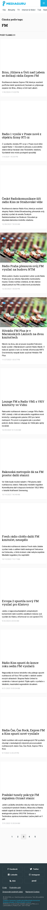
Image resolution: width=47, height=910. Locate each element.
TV (18, 10)
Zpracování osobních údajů (12, 892)
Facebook (12, 869)
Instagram (34, 875)
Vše (4, 10)
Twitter (34, 869)
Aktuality (11, 10)
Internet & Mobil (28, 10)
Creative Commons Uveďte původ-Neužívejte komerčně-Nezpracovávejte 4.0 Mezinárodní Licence (21, 901)
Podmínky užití (15, 887)
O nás (4, 887)
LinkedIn (12, 875)
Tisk (39, 10)
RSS (13, 881)
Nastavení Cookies (33, 892)
